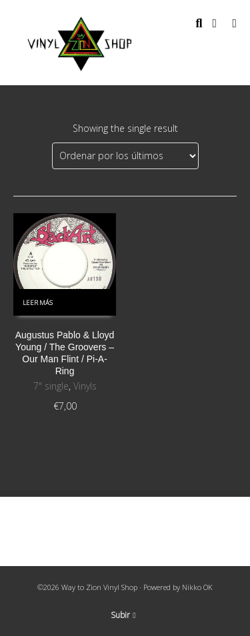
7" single (51, 386)
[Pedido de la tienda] (125, 156)
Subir (123, 615)
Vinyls (85, 386)
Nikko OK (197, 587)
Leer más (38, 302)
